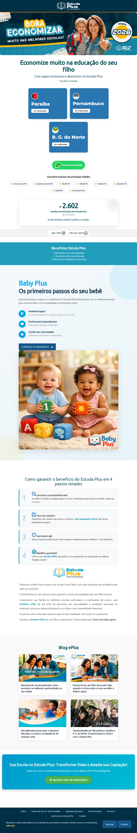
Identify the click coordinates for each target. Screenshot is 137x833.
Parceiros (111, 811)
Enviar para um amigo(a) (68, 165)
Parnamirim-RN (77, 191)
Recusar (110, 824)
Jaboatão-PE (120, 184)
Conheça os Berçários (37, 347)
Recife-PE (64, 184)
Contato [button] (82, 816)
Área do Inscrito (95, 811)
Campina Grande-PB (42, 184)
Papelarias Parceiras (74, 811)
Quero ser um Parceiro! (68, 780)
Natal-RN (57, 191)
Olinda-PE (82, 184)
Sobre (23, 811)
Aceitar (124, 824)
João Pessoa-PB (18, 184)
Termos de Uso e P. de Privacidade (45, 811)
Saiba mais (10, 826)
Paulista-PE (100, 184)
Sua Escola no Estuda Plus (62, 816)
